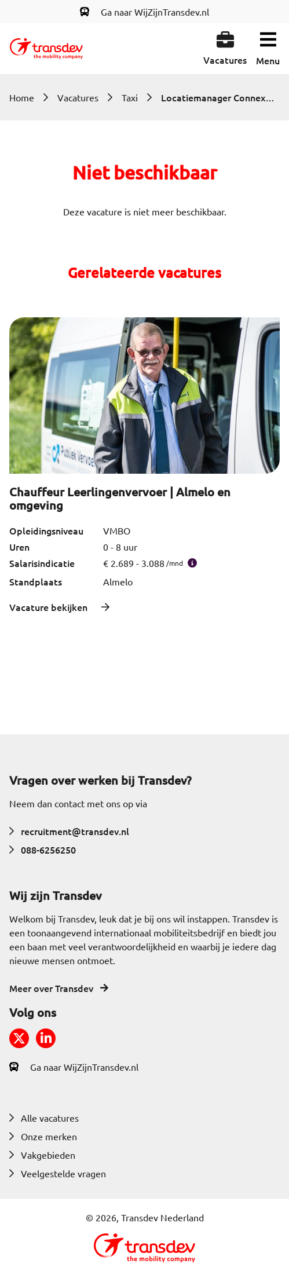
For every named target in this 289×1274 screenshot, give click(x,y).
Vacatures (77, 97)
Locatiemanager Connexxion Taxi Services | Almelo (219, 97)
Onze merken (43, 1136)
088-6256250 (42, 849)
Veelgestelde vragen (57, 1173)
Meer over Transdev (58, 988)
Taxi (130, 97)
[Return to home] (46, 48)
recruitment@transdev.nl (69, 831)
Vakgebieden (42, 1154)
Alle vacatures (44, 1117)
